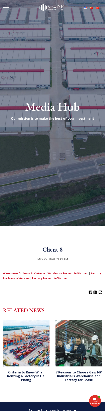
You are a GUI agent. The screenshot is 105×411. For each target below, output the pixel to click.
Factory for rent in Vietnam (50, 278)
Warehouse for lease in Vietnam (24, 273)
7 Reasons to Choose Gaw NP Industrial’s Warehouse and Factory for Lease (79, 376)
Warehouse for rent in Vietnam (68, 273)
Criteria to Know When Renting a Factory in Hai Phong (26, 376)
